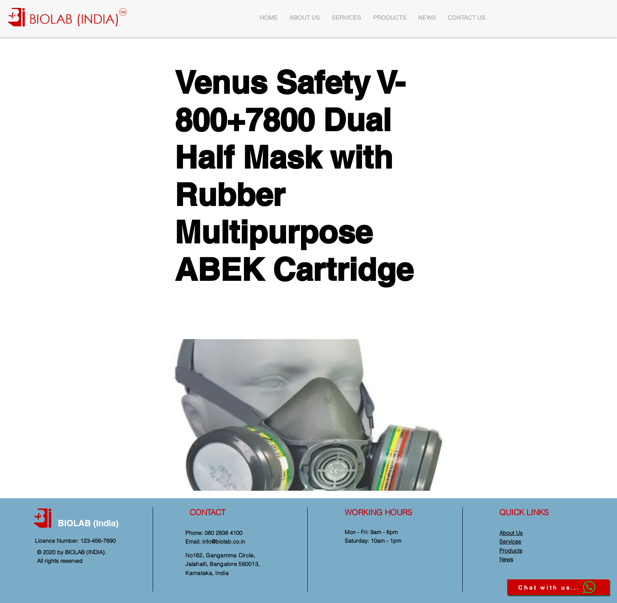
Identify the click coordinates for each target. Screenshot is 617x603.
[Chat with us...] (558, 587)
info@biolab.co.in (223, 541)
